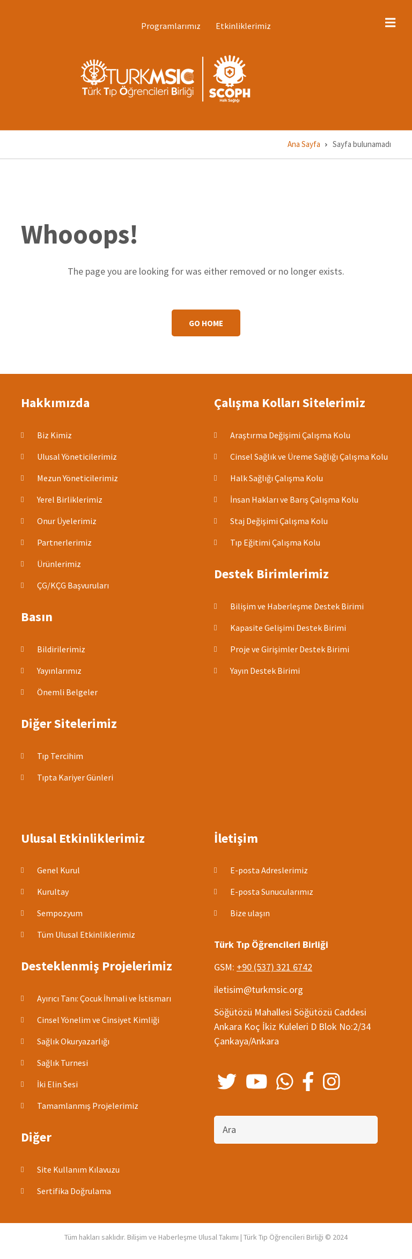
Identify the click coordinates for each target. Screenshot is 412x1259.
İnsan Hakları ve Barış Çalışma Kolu (294, 499)
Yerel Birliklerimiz (69, 499)
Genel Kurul (58, 870)
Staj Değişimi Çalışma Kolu (279, 521)
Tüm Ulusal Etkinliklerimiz (86, 934)
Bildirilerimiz (61, 649)
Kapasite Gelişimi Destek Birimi (288, 627)
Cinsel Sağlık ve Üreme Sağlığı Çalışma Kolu (309, 456)
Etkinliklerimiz (243, 25)
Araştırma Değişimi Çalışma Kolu (290, 435)
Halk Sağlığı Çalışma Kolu (276, 478)
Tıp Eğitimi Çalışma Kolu (275, 542)
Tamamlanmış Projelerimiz (87, 1105)
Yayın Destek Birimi (265, 670)
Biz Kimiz (54, 435)
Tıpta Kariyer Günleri (75, 777)
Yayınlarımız (59, 670)
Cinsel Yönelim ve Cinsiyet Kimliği (98, 1019)
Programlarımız (171, 25)
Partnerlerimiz (64, 542)
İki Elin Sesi (57, 1084)
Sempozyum (60, 913)
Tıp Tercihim (60, 755)
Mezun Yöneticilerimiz (77, 478)
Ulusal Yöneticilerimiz (77, 456)
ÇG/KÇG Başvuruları (73, 585)
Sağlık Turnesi (62, 1062)
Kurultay (53, 891)
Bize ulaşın (250, 913)
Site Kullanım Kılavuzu (78, 1169)
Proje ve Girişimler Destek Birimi (289, 649)
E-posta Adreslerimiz (269, 870)
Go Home (206, 323)
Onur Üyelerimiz (67, 521)
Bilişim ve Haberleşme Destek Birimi (297, 606)
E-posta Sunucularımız (271, 891)
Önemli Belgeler (67, 692)
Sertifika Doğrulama (74, 1191)
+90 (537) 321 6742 (274, 967)
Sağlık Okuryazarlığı (73, 1041)
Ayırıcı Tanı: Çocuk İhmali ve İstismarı (104, 998)
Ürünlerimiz (59, 563)
